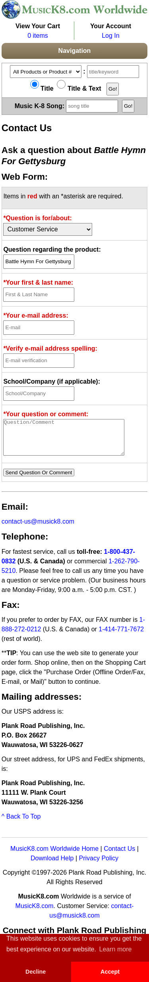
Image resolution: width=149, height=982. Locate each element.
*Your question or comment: (45, 414)
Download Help (52, 865)
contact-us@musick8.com (38, 528)
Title (42, 88)
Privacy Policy (98, 865)
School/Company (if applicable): (51, 381)
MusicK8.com (34, 913)
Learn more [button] (115, 949)
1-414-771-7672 (121, 636)
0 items (37, 35)
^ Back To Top (21, 823)
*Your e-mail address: (35, 315)
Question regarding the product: (52, 249)
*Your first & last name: (38, 282)
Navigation (74, 50)
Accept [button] (110, 971)
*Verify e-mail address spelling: (50, 348)
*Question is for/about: (37, 218)
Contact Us (119, 855)
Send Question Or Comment (38, 480)
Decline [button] (35, 971)
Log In (110, 35)
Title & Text (79, 88)
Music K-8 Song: (67, 105)
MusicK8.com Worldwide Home (54, 855)
